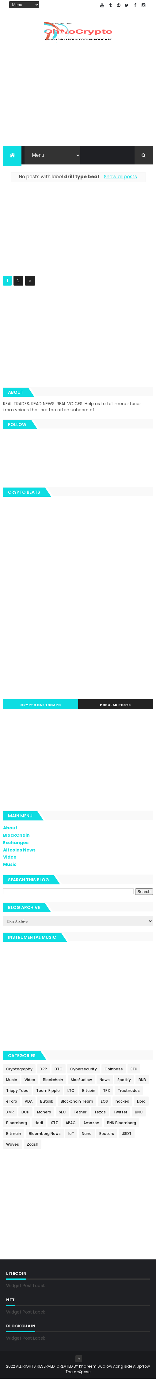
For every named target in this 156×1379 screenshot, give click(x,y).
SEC (62, 1112)
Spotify (124, 1079)
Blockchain (53, 1079)
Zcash (32, 1144)
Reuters (106, 1133)
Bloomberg (16, 1122)
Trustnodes (129, 1090)
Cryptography (19, 1069)
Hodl (39, 1122)
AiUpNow (141, 1366)
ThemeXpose (78, 1371)
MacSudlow (81, 1079)
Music (10, 864)
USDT (126, 1133)
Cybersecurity (83, 1069)
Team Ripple (48, 1090)
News (105, 1079)
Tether (80, 1112)
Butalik (46, 1101)
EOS (104, 1101)
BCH (25, 1112)
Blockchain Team (77, 1101)
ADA (28, 1101)
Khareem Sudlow (95, 1366)
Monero (44, 1112)
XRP (43, 1069)
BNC (139, 1112)
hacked (122, 1101)
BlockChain (16, 835)
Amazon (91, 1122)
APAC (71, 1122)
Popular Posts (115, 704)
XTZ (54, 1122)
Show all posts (120, 176)
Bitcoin (88, 1090)
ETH (134, 1069)
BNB (142, 1079)
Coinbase (114, 1069)
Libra (141, 1101)
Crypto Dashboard (40, 704)
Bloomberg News (45, 1133)
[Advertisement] (78, 233)
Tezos (100, 1112)
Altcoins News (19, 850)
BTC (59, 1069)
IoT (71, 1133)
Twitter (120, 1112)
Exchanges (16, 843)
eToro (11, 1101)
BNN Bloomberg (121, 1122)
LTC (70, 1090)
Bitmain (13, 1133)
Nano (87, 1133)
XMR (10, 1112)
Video (10, 857)
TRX (106, 1090)
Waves (12, 1144)
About (10, 828)
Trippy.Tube (17, 1090)
